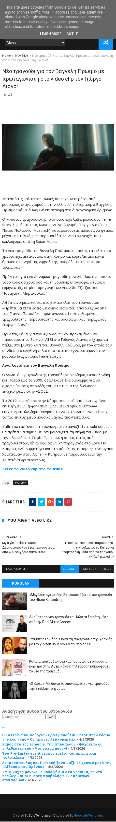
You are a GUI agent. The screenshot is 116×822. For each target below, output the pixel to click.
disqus (106, 569)
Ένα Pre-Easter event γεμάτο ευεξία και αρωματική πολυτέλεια (49, 755)
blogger (69, 569)
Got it (72, 34)
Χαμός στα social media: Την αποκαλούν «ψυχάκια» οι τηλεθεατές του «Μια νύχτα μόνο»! (52, 746)
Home (6, 56)
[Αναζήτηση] (24, 717)
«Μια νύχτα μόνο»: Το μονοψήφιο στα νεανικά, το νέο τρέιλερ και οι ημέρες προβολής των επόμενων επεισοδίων (52, 776)
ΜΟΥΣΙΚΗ (21, 56)
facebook (89, 569)
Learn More (50, 34)
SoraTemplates (39, 816)
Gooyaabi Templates (88, 816)
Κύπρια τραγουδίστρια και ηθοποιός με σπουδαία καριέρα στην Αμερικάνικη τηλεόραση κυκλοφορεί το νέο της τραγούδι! (69, 666)
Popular (21, 584)
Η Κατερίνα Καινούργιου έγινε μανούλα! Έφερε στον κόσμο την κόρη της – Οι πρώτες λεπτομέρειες (56, 737)
